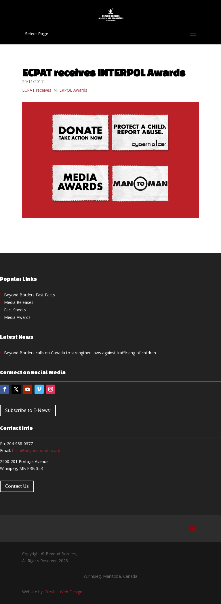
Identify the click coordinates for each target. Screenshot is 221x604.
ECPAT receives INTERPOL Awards (54, 90)
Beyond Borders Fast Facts (29, 295)
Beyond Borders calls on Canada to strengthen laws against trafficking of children (80, 352)
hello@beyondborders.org (36, 450)
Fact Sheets (15, 310)
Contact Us (17, 486)
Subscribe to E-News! (28, 410)
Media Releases (18, 302)
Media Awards (17, 317)
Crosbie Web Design (63, 591)
